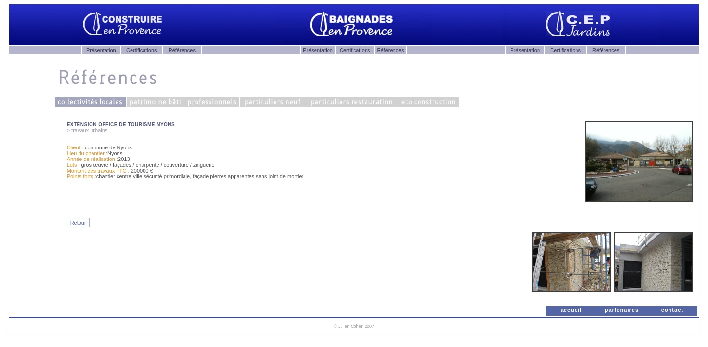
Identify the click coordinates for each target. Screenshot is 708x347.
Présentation (101, 50)
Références (182, 50)
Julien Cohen (351, 326)
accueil (571, 310)
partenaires (622, 310)
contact (672, 310)
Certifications (141, 50)
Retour (78, 223)
